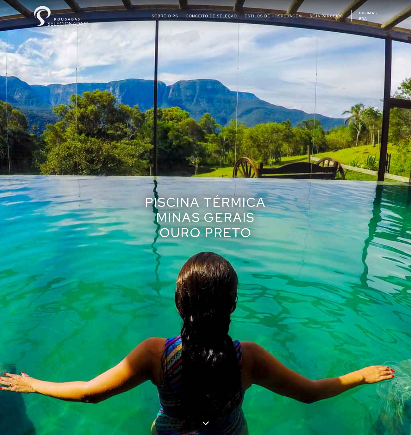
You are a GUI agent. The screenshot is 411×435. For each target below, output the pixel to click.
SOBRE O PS (165, 16)
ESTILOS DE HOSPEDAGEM (273, 16)
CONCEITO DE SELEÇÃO (211, 16)
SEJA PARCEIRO (326, 16)
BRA (363, 18)
